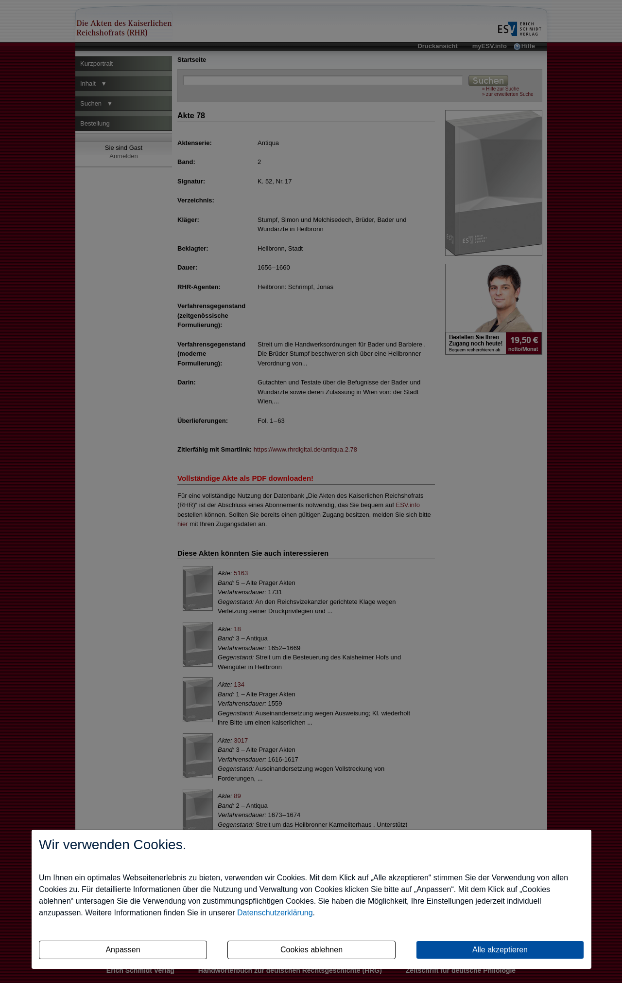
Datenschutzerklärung (275, 913)
